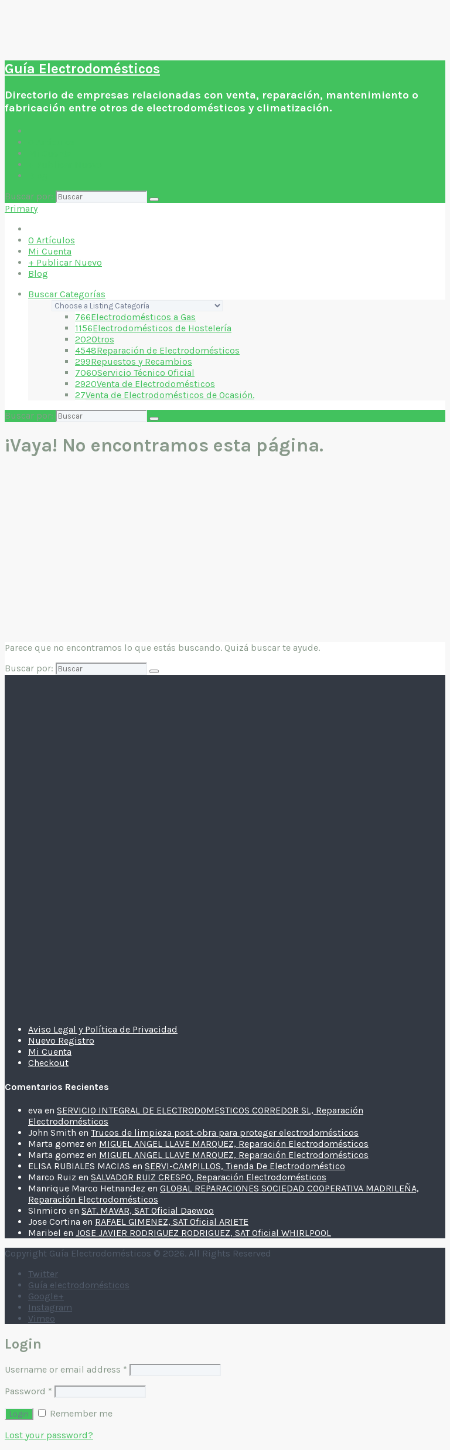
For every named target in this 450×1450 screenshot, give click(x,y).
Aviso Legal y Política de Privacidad (103, 1029)
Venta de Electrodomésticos (145, 383)
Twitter (43, 1273)
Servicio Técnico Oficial (135, 372)
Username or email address (66, 1369)
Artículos (51, 142)
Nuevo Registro (61, 1040)
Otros (94, 339)
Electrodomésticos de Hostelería (153, 328)
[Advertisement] (225, 550)
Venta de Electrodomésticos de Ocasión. (164, 394)
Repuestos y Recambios (133, 361)
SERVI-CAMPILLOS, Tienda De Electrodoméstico (245, 1165)
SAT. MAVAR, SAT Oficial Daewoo (147, 1210)
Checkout (48, 1062)
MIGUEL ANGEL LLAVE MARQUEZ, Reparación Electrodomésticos (234, 1143)
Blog (38, 175)
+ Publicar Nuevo (65, 164)
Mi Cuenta (49, 153)
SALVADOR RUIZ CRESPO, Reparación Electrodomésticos (208, 1177)
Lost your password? (49, 1435)
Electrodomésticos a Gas (135, 316)
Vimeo (41, 1318)
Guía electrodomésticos (78, 1285)
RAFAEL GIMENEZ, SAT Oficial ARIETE (171, 1221)
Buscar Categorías (66, 294)
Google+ (46, 1296)
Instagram (50, 1307)
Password (28, 1391)
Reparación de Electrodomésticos (157, 350)
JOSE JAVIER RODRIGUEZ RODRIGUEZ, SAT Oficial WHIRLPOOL (203, 1232)
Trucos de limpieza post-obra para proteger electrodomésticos (225, 1132)
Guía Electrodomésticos (82, 68)
